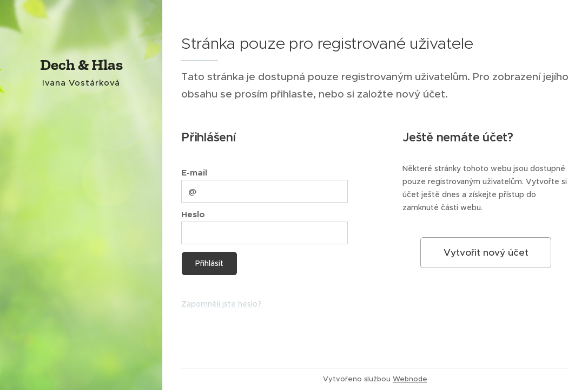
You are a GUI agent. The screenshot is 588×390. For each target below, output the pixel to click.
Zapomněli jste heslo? (221, 304)
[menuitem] (81, 175)
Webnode (410, 379)
